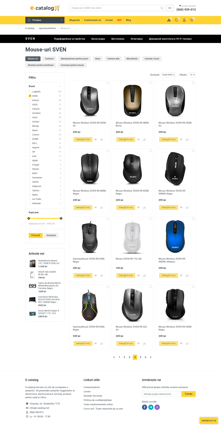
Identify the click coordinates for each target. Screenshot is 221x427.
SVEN (35, 96)
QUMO (35, 139)
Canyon (36, 109)
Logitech (36, 91)
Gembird (36, 113)
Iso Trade (36, 199)
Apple (35, 160)
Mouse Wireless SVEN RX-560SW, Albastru (172, 260)
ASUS (34, 104)
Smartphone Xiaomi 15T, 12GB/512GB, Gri (48, 261)
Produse (45, 20)
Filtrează (35, 235)
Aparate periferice (47, 28)
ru (170, 8)
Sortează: (155, 74)
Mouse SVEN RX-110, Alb (129, 258)
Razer (35, 130)
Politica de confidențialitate (98, 400)
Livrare (87, 391)
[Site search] (114, 8)
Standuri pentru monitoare (41, 65)
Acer (34, 156)
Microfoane (132, 58)
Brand (45, 86)
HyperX (35, 147)
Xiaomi (35, 169)
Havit (34, 117)
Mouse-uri (33, 58)
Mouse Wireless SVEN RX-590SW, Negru (172, 192)
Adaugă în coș (83, 139)
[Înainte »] (150, 357)
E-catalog (29, 28)
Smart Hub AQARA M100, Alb (47, 273)
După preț (45, 212)
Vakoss (35, 190)
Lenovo (35, 134)
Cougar (35, 164)
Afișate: (183, 74)
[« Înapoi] (114, 357)
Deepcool (36, 186)
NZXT (35, 173)
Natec (35, 195)
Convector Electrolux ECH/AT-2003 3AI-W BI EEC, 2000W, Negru (49, 299)
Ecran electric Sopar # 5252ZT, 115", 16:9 (48, 311)
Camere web (113, 58)
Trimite (188, 393)
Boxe (97, 58)
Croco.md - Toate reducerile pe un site (103, 408)
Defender (36, 203)
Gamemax (37, 177)
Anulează (51, 235)
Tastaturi (49, 58)
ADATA (35, 182)
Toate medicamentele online (98, 404)
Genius (35, 100)
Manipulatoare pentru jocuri (74, 58)
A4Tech (35, 121)
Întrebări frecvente (93, 395)
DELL (34, 143)
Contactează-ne (92, 387)
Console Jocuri (152, 58)
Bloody (35, 126)
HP (33, 152)
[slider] (28, 218)
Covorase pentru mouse (72, 65)
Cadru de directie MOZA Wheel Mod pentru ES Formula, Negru (49, 285)
